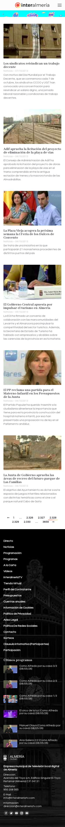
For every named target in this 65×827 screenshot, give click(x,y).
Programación (12, 553)
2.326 (29, 517)
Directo (8, 541)
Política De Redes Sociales (20, 625)
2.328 (53, 517)
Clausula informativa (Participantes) (26, 644)
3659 (45, 521)
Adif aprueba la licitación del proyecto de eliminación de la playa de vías (32, 150)
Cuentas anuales (14, 601)
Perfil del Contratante (17, 589)
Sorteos (8, 638)
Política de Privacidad (17, 613)
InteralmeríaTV (12, 577)
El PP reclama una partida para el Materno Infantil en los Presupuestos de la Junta (31, 393)
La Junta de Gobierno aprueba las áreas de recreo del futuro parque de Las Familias (31, 478)
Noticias (8, 71)
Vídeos (7, 571)
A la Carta (9, 565)
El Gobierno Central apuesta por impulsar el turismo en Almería (27, 306)
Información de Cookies (18, 607)
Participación (11, 650)
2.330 (27, 521)
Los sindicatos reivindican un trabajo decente (31, 65)
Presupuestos (12, 595)
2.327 (41, 517)
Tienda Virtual (12, 583)
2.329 (15, 521)
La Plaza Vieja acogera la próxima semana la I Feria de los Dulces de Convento (28, 234)
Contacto (9, 632)
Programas (10, 559)
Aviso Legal (10, 619)
